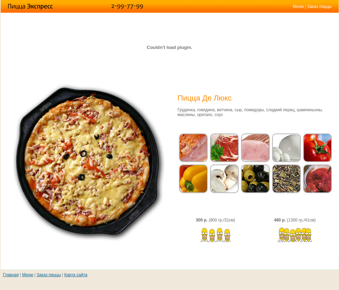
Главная (11, 274)
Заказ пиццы (319, 6)
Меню (298, 6)
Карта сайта (75, 274)
